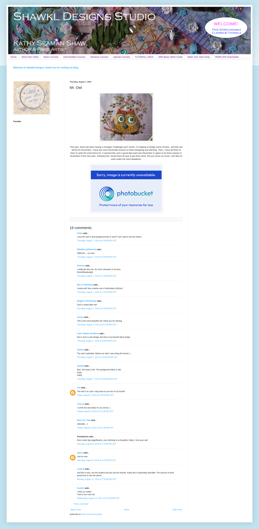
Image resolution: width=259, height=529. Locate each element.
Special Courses (121, 57)
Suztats (80, 488)
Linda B (80, 469)
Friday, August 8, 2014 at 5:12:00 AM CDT (95, 411)
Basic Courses (51, 57)
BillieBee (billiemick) (86, 249)
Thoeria (80, 404)
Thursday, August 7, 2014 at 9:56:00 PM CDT (96, 341)
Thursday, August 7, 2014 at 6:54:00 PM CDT (96, 257)
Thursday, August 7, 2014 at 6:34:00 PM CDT (96, 240)
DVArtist (81, 265)
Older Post (177, 510)
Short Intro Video (30, 57)
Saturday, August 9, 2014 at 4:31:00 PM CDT (96, 460)
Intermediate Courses (74, 57)
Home (13, 57)
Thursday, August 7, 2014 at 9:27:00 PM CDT (96, 325)
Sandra (80, 350)
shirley (80, 317)
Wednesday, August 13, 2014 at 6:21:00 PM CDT (98, 498)
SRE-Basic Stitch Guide (170, 57)
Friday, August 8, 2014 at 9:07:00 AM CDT (95, 428)
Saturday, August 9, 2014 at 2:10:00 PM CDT (96, 444)
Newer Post (75, 510)
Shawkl (80, 366)
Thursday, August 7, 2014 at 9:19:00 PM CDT (96, 308)
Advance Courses (99, 57)
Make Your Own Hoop (198, 57)
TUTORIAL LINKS (144, 57)
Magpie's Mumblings (86, 301)
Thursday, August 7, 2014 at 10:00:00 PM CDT (97, 357)
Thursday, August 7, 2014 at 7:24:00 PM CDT (96, 292)
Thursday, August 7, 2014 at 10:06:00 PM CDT (97, 379)
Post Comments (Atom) (92, 514)
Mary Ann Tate (83, 420)
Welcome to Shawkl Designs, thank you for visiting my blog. (46, 67)
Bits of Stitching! (85, 285)
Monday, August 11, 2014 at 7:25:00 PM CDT (96, 479)
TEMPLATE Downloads (227, 57)
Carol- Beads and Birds (88, 333)
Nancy (80, 453)
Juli (78, 388)
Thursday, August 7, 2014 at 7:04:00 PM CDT (96, 276)
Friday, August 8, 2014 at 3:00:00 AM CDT (95, 395)
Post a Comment (81, 504)
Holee (79, 233)
